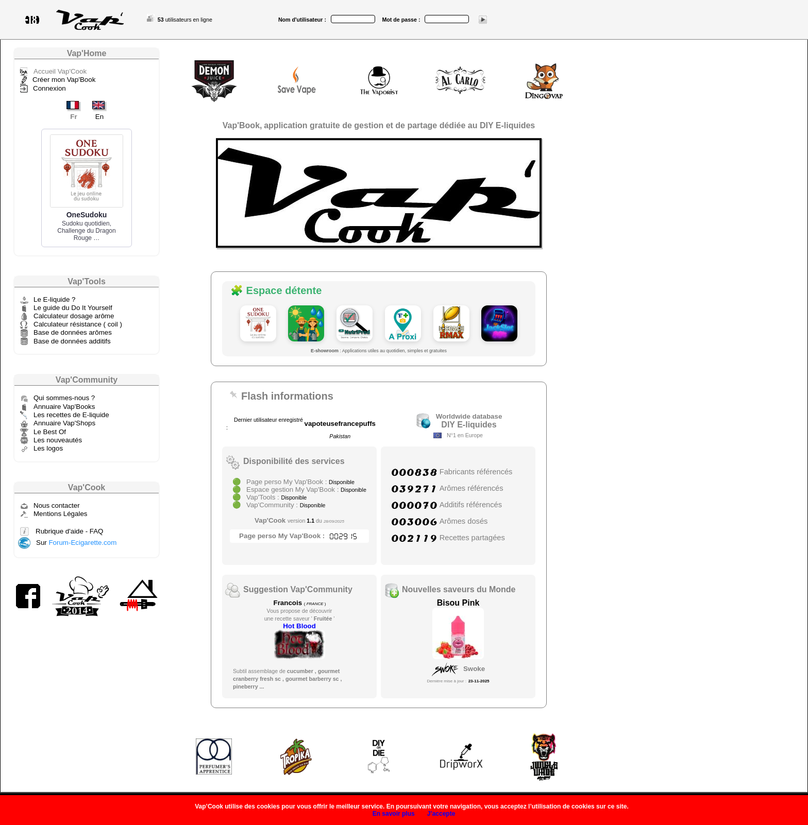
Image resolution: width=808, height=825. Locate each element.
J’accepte (441, 813)
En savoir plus (394, 813)
